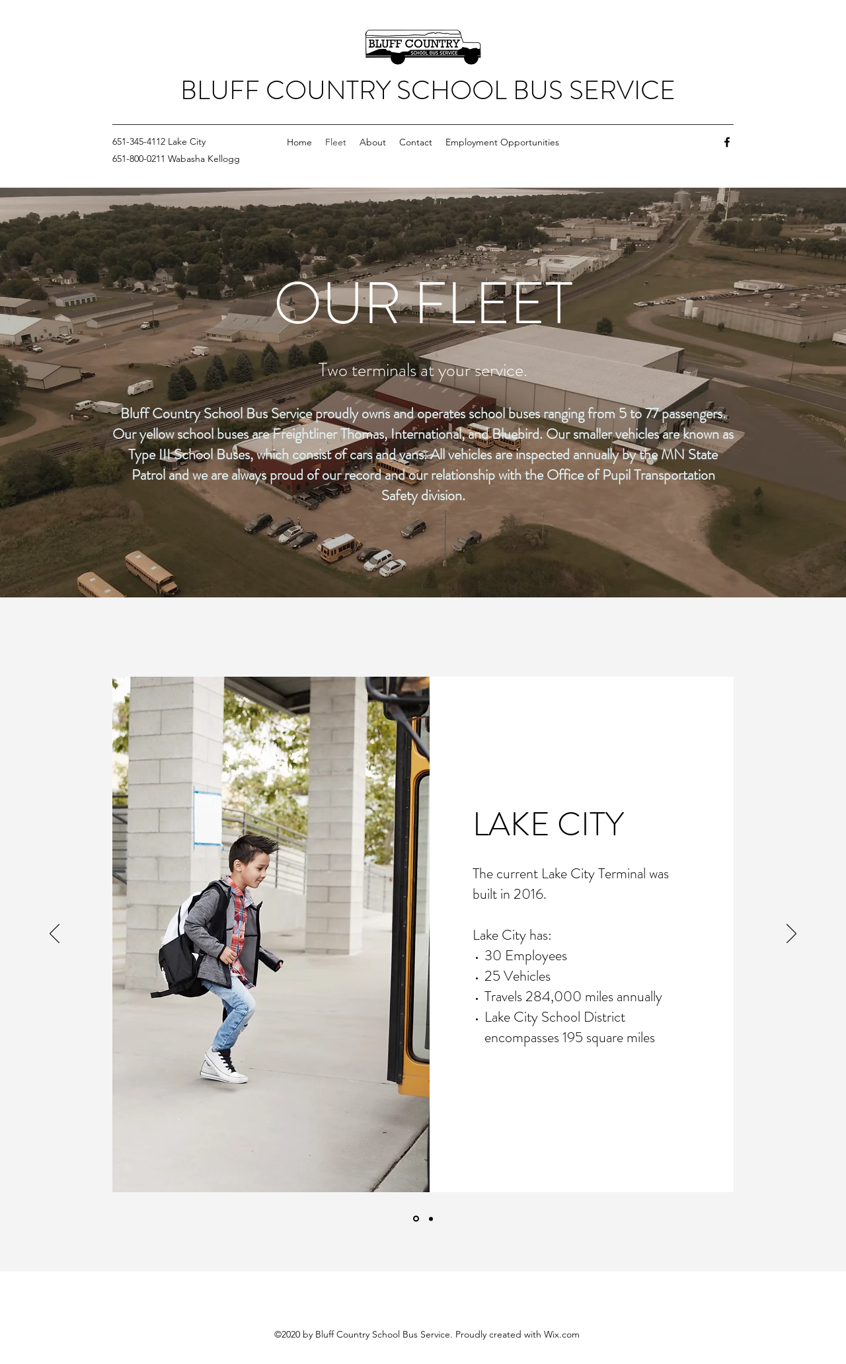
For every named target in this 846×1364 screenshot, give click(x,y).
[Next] (791, 934)
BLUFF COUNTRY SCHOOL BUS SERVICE (427, 90)
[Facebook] (727, 142)
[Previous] (54, 934)
